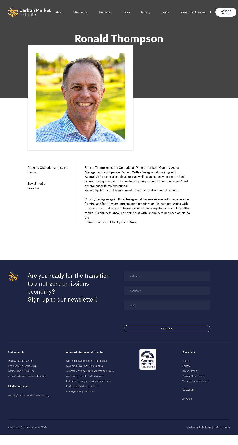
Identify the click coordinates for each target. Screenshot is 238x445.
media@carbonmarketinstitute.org (30, 402)
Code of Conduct (227, 12)
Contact (186, 373)
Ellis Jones (204, 434)
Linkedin (186, 405)
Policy (127, 12)
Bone (225, 434)
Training (147, 12)
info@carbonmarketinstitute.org (29, 383)
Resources (107, 12)
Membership (82, 12)
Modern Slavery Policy (194, 388)
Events (167, 12)
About (60, 12)
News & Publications (194, 12)
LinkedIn (34, 188)
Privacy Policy (189, 378)
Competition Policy (192, 383)
